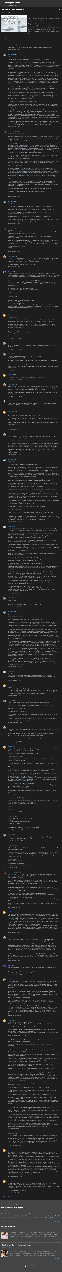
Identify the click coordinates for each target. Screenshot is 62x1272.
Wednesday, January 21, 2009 (15, 830)
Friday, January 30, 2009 (14, 932)
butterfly (10, 271)
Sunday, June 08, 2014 (13, 1193)
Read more (57, 1221)
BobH (9, 912)
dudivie (9, 965)
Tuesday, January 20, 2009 (15, 722)
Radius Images (34, 1268)
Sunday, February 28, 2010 (14, 1145)
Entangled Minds (12, 3)
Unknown (10, 685)
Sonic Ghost (11, 400)
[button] (60, 10)
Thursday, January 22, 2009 (15, 867)
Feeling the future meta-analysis (12, 1207)
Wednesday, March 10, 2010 (15, 1176)
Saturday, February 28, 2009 (15, 974)
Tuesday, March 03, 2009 (14, 1015)
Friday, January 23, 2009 (14, 907)
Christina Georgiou (13, 131)
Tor (9, 314)
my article (41, 18)
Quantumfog (11, 411)
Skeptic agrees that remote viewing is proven (16, 1245)
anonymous (11, 54)
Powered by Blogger (31, 1266)
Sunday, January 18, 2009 (14, 407)
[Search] (60, 3)
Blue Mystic (11, 374)
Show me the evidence (8, 1226)
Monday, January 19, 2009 (14, 680)
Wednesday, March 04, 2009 (15, 1128)
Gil (8, 1181)
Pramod (10, 671)
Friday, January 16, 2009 (14, 49)
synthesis (10, 526)
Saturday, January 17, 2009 (15, 310)
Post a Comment (7, 1196)
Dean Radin (11, 256)
